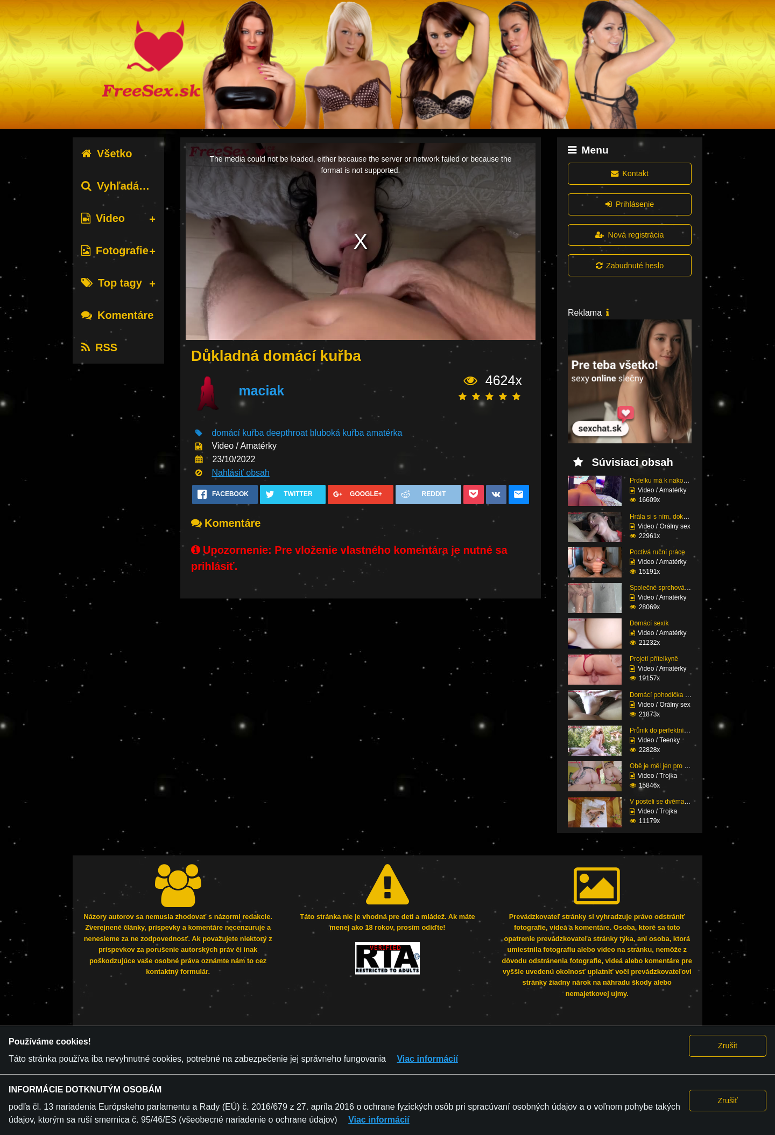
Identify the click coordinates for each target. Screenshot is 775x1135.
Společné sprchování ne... (667, 587)
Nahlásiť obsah (240, 472)
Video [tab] (103, 218)
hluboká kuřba (337, 432)
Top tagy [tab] (111, 283)
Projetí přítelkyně (654, 659)
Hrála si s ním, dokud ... (664, 516)
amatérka (385, 432)
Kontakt (630, 173)
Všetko (106, 153)
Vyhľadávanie (123, 186)
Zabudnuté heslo (630, 265)
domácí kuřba (238, 432)
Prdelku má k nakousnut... (667, 480)
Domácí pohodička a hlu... (667, 695)
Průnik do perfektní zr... (663, 730)
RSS (99, 347)
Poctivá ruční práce (657, 552)
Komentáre (117, 315)
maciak (261, 390)
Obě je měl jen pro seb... (665, 766)
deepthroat (287, 432)
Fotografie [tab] (115, 250)
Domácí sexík (649, 623)
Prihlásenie (629, 204)
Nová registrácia (629, 235)
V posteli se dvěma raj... (664, 801)
